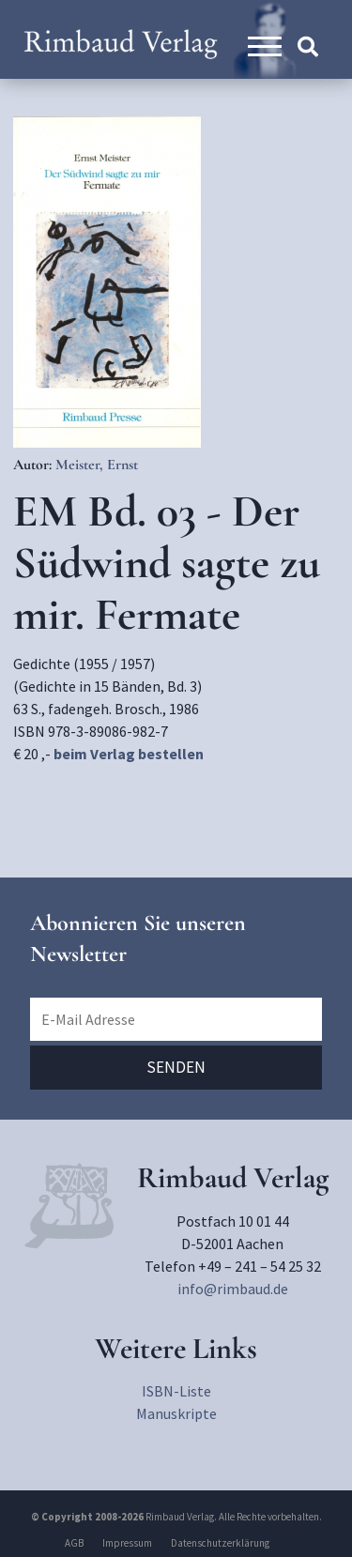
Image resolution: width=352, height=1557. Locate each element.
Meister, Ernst (96, 464)
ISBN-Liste (176, 1390)
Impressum (127, 1542)
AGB (74, 1542)
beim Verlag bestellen (129, 753)
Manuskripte (176, 1413)
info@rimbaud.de (232, 1288)
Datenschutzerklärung (220, 1542)
